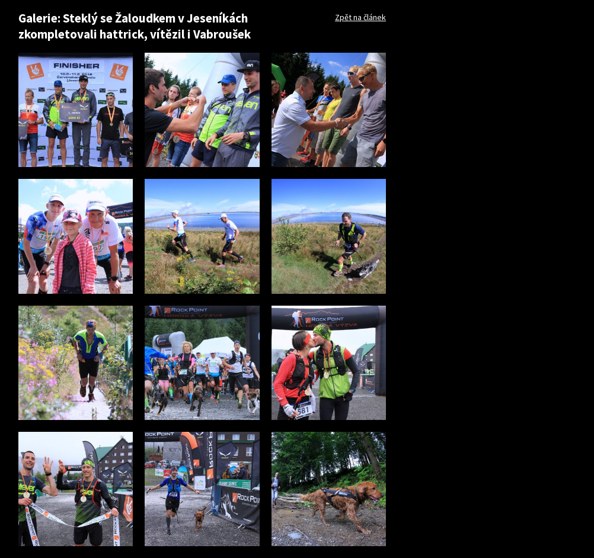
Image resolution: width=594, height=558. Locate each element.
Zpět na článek (360, 17)
